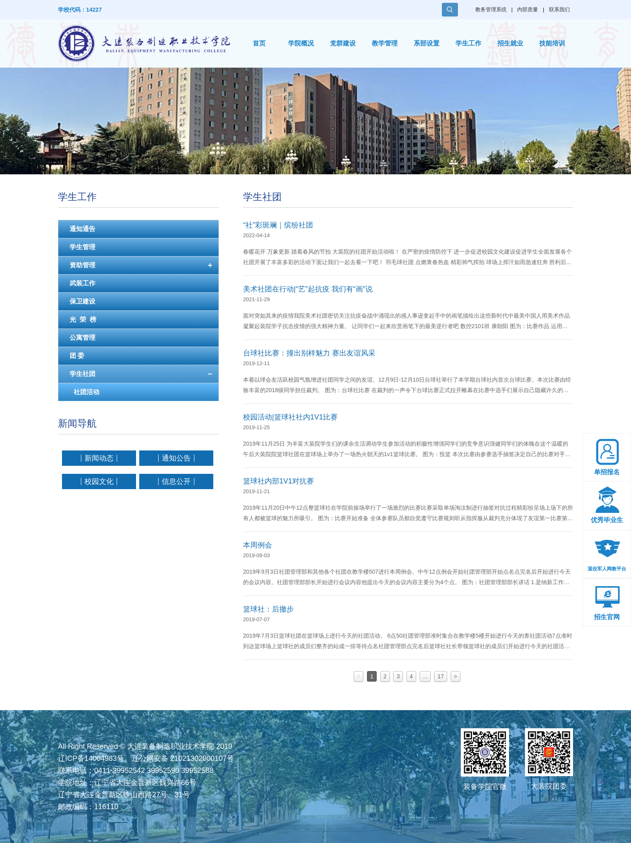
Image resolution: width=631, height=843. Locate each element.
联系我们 (559, 9)
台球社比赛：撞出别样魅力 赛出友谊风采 (309, 353)
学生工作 (468, 43)
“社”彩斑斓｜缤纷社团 (278, 225)
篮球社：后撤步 (268, 609)
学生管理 (82, 247)
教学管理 (385, 43)
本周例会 (257, 545)
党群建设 (343, 43)
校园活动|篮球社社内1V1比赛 (290, 417)
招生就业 (510, 43)
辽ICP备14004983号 (91, 758)
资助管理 (82, 265)
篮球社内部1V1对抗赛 (278, 481)
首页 (259, 43)
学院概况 (301, 43)
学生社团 (82, 373)
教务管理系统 (491, 9)
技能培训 (552, 43)
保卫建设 (82, 301)
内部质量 (527, 9)
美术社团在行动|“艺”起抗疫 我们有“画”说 (308, 289)
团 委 (77, 355)
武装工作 (82, 283)
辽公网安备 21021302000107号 (183, 758)
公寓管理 (82, 337)
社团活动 (86, 391)
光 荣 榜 (83, 319)
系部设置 (426, 43)
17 (440, 676)
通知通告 (82, 228)
